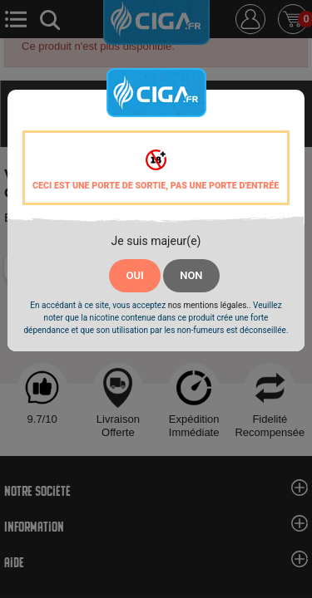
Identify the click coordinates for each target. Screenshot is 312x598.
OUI (134, 275)
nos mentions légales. (208, 305)
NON (191, 275)
